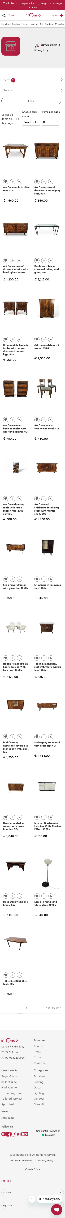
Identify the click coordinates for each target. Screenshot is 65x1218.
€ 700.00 (10, 519)
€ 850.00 (41, 200)
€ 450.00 (41, 438)
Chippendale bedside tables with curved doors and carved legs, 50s (15, 349)
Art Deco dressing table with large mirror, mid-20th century (13, 509)
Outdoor (49, 24)
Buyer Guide (9, 1076)
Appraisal (7, 1104)
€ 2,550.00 (42, 358)
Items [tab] (9, 80)
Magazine (7, 1117)
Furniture (5, 24)
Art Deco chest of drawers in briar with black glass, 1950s (15, 269)
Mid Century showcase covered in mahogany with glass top (16, 747)
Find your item (10, 1087)
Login (54, 15)
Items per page (51, 114)
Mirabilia (59, 24)
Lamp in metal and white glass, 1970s (45, 903)
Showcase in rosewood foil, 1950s (47, 586)
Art (41, 24)
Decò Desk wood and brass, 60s (15, 903)
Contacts (39, 1063)
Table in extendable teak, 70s (15, 982)
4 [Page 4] (26, 1007)
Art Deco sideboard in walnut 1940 (47, 346)
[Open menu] (3, 15)
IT (8, 1181)
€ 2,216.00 (41, 279)
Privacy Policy (45, 1160)
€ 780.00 (9, 438)
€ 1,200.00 (10, 279)
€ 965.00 (9, 359)
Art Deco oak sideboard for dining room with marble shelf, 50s (46, 509)
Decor (25, 24)
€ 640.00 (41, 915)
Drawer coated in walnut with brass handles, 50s (13, 826)
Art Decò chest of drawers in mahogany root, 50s (47, 190)
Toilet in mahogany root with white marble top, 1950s (47, 667)
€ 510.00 (40, 836)
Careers (39, 1057)
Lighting (33, 24)
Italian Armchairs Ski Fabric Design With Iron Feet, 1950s (15, 667)
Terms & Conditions (21, 1160)
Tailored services (12, 1098)
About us (39, 1046)
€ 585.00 (40, 676)
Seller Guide (9, 1082)
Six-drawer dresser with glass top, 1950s (15, 586)
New (11, 15)
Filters (31, 100)
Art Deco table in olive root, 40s (16, 188)
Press (37, 1052)
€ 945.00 (41, 598)
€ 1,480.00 (42, 519)
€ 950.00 (9, 598)
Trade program (11, 1093)
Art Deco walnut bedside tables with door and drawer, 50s (16, 428)
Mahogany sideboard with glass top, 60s (47, 743)
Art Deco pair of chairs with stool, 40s (46, 426)
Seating (16, 24)
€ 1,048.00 (11, 836)
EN (3, 1181)
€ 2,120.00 (10, 676)
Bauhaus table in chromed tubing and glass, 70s (46, 269)
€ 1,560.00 (10, 200)
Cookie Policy (32, 1169)
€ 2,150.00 (10, 915)
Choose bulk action (31, 118)
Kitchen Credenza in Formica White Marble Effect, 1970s (47, 826)
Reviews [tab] (8, 90)
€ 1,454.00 (42, 755)
